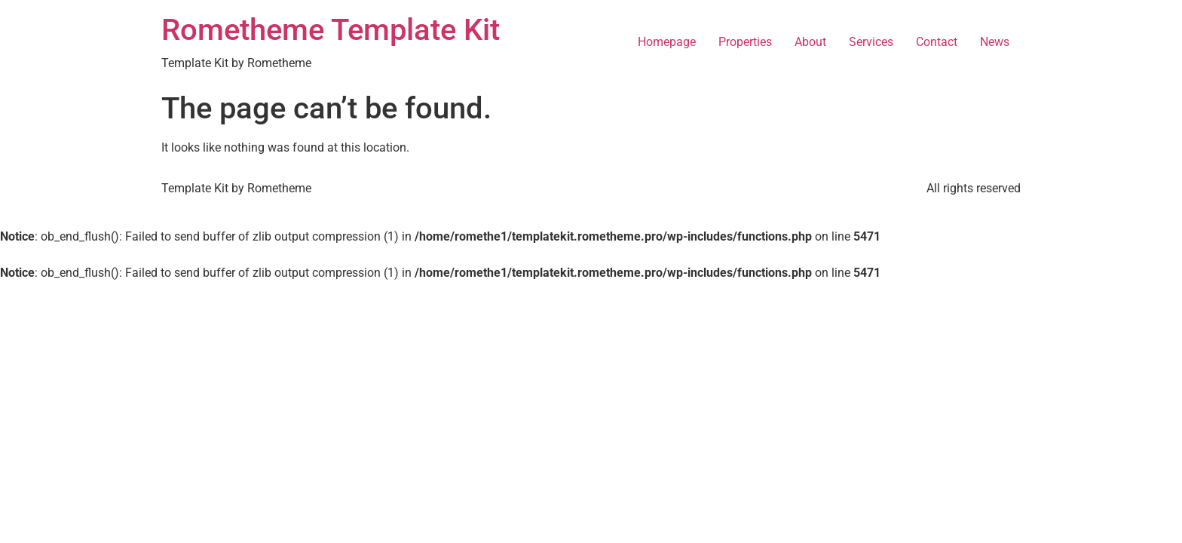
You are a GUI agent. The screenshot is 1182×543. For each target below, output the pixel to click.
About (810, 42)
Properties (745, 42)
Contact (936, 42)
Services (871, 42)
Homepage (667, 42)
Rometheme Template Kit (330, 30)
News (994, 42)
